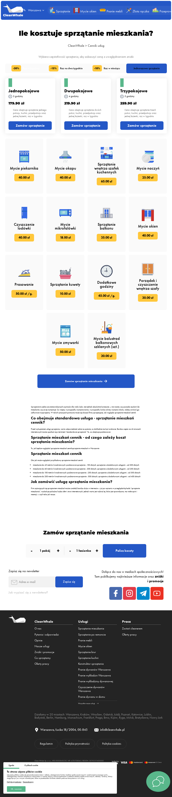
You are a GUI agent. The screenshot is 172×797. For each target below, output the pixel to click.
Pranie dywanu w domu (91, 696)
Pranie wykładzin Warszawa (94, 675)
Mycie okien (85, 646)
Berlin (49, 717)
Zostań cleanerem (132, 628)
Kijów (114, 717)
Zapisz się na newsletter (24, 571)
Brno (106, 717)
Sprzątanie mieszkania (91, 628)
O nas (37, 628)
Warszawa (72, 714)
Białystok (39, 717)
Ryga (122, 717)
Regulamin (46, 743)
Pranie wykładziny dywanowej (95, 681)
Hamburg (60, 717)
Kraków (85, 714)
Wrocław (96, 714)
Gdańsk (108, 714)
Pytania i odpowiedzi (46, 634)
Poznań (125, 714)
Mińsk (130, 717)
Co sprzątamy (42, 658)
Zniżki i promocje (44, 652)
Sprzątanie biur (87, 652)
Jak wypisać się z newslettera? (28, 592)
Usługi (83, 621)
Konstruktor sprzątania (91, 663)
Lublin (147, 714)
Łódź (117, 714)
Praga (98, 717)
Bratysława (141, 717)
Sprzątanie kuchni (88, 658)
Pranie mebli (85, 640)
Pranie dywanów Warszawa (94, 669)
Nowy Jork (156, 717)
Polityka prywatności (14, 782)
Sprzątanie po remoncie (92, 634)
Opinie (38, 640)
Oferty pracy (41, 663)
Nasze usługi (41, 646)
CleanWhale (76, 46)
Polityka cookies (111, 743)
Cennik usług (96, 46)
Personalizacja (28, 782)
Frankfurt (89, 717)
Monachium (74, 717)
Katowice (137, 714)
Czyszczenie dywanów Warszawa (91, 689)
